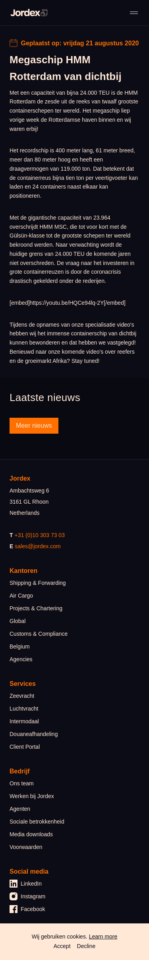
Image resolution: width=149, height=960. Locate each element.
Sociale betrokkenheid (37, 821)
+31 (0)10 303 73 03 (39, 535)
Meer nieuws (34, 425)
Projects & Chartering (36, 608)
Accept (62, 946)
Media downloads (31, 834)
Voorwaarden (26, 847)
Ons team (22, 783)
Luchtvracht (24, 708)
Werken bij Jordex (32, 796)
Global (17, 621)
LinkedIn (26, 884)
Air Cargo (21, 595)
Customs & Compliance (39, 634)
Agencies (21, 659)
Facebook (27, 909)
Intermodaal (24, 721)
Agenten (20, 809)
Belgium (20, 646)
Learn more (103, 936)
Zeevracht (22, 696)
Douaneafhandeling (34, 734)
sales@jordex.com (37, 546)
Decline (86, 946)
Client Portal (25, 747)
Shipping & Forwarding (38, 583)
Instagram (27, 896)
